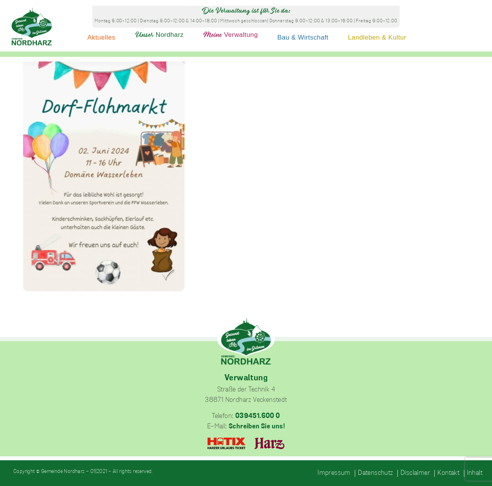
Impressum (334, 473)
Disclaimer (415, 473)
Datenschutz (375, 473)
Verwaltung (230, 34)
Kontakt (448, 473)
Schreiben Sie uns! (257, 426)
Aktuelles (101, 37)
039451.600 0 (257, 416)
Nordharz (159, 34)
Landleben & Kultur (377, 37)
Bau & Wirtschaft (303, 37)
